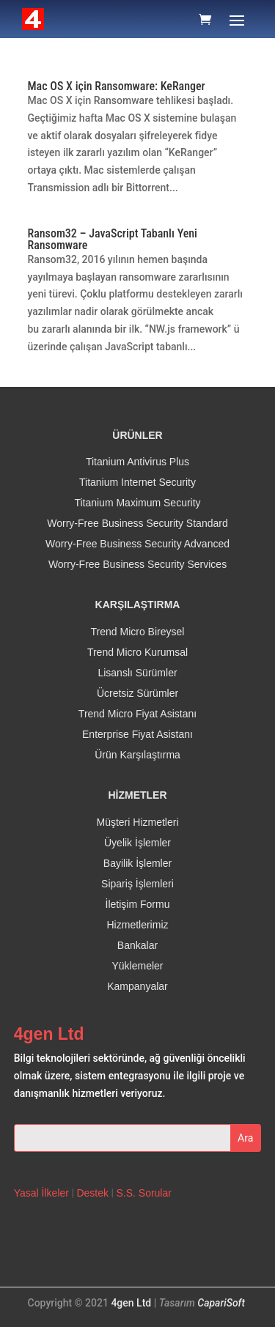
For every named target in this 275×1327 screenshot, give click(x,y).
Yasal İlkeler (41, 1193)
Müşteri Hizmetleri (137, 822)
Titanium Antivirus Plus (137, 461)
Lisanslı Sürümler (137, 673)
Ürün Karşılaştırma (137, 755)
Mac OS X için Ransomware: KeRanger (116, 86)
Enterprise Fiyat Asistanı (137, 734)
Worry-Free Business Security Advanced (137, 544)
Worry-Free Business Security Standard (137, 523)
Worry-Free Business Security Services (137, 564)
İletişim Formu (138, 904)
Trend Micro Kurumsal (137, 652)
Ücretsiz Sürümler (137, 693)
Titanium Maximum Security (137, 503)
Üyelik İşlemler (137, 843)
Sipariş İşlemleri (137, 884)
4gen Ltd (131, 1303)
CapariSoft (221, 1303)
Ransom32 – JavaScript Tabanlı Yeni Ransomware (112, 239)
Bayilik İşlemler (137, 863)
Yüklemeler (137, 966)
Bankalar (137, 945)
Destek (92, 1193)
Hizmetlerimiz (138, 925)
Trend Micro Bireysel (138, 631)
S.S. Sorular (143, 1193)
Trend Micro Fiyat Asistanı (137, 714)
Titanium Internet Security (137, 482)
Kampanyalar (137, 986)
